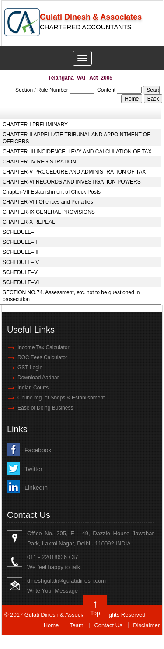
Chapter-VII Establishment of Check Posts (52, 192)
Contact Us (108, 625)
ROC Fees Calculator (42, 357)
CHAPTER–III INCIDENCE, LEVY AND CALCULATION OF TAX (77, 152)
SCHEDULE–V (20, 272)
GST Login (29, 367)
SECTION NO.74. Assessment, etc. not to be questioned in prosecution (71, 295)
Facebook (37, 450)
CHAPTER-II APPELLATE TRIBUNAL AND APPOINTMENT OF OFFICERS (76, 138)
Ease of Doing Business (45, 408)
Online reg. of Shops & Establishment (61, 398)
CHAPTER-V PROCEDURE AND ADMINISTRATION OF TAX (74, 172)
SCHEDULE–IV (21, 262)
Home (51, 625)
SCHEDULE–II (20, 242)
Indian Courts (33, 388)
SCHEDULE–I (19, 232)
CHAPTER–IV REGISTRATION (39, 162)
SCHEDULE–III (20, 252)
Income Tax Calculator (43, 347)
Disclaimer (146, 625)
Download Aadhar (38, 378)
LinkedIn (36, 487)
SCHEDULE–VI (21, 282)
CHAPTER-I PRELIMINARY (35, 124)
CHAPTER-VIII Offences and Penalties (48, 202)
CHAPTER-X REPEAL (29, 222)
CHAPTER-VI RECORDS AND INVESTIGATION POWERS (72, 182)
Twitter (33, 468)
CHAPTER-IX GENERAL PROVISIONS (49, 212)
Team (77, 625)
